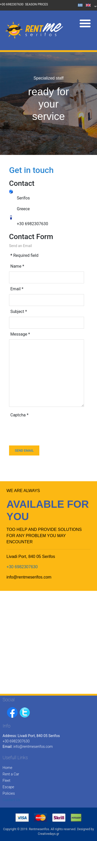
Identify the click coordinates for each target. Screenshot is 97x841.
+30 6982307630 (12, 4)
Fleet (6, 780)
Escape (8, 787)
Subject (18, 311)
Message (20, 334)
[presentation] (48, 430)
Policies (9, 793)
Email (16, 288)
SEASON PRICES (36, 4)
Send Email (24, 450)
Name (17, 266)
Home (7, 768)
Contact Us (11, 800)
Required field (24, 255)
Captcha (19, 415)
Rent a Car (11, 774)
